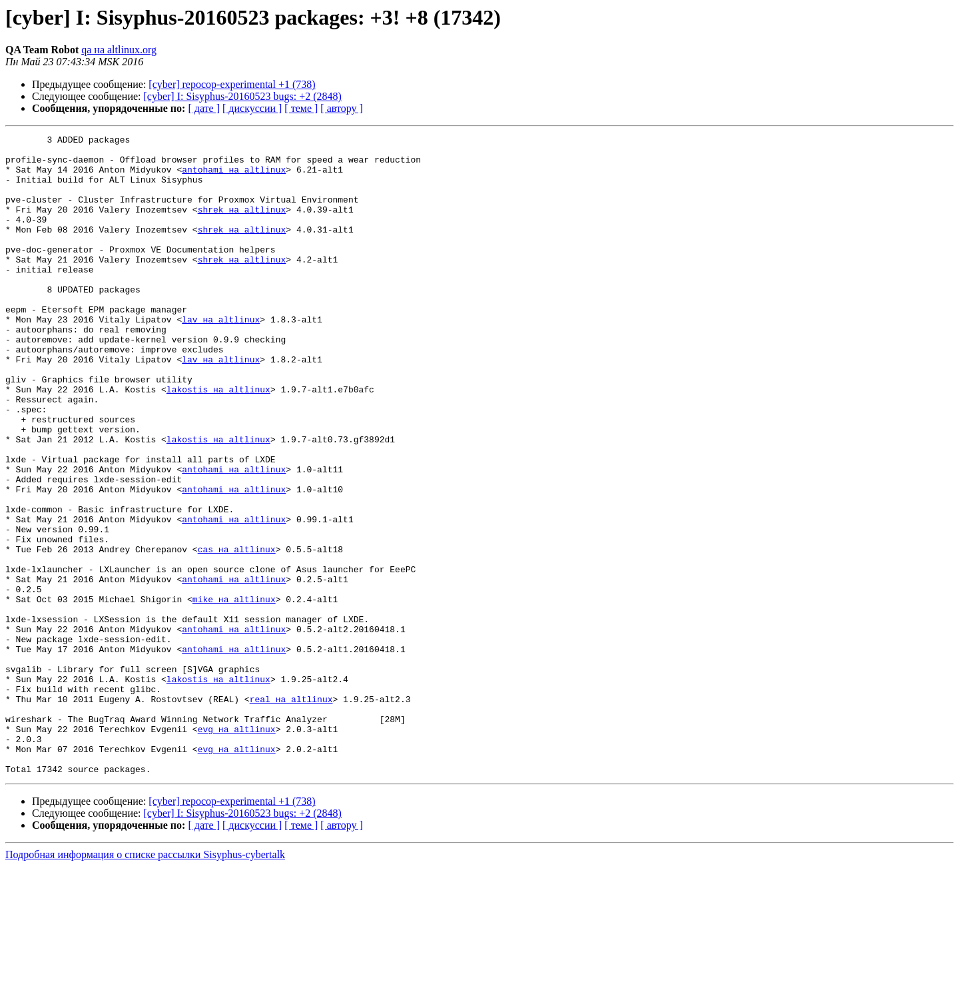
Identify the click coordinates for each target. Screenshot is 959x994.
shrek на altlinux (242, 225)
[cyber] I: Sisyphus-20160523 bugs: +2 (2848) (243, 96)
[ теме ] (301, 108)
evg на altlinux (237, 849)
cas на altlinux (237, 633)
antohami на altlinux (234, 177)
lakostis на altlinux (218, 441)
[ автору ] (341, 108)
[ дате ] (204, 108)
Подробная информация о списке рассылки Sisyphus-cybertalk (145, 982)
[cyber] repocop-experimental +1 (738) (232, 84)
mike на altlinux (234, 693)
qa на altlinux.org (119, 49)
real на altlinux (291, 813)
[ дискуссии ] (252, 108)
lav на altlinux (221, 357)
